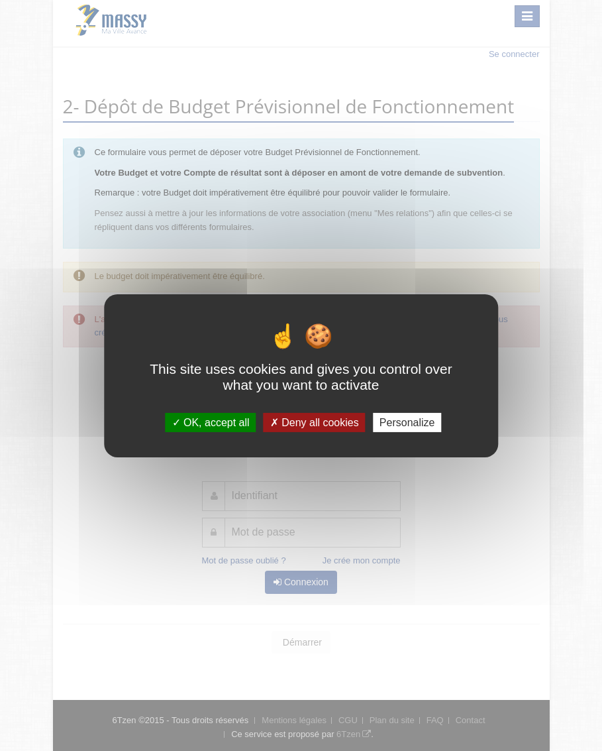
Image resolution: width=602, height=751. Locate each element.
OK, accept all (211, 422)
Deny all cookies (314, 422)
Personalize (407, 422)
